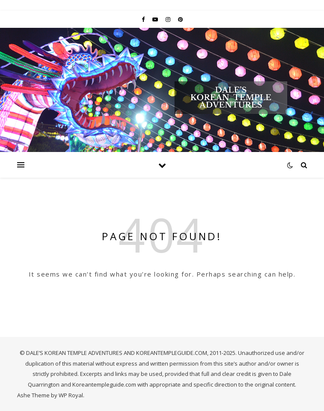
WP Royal (71, 395)
